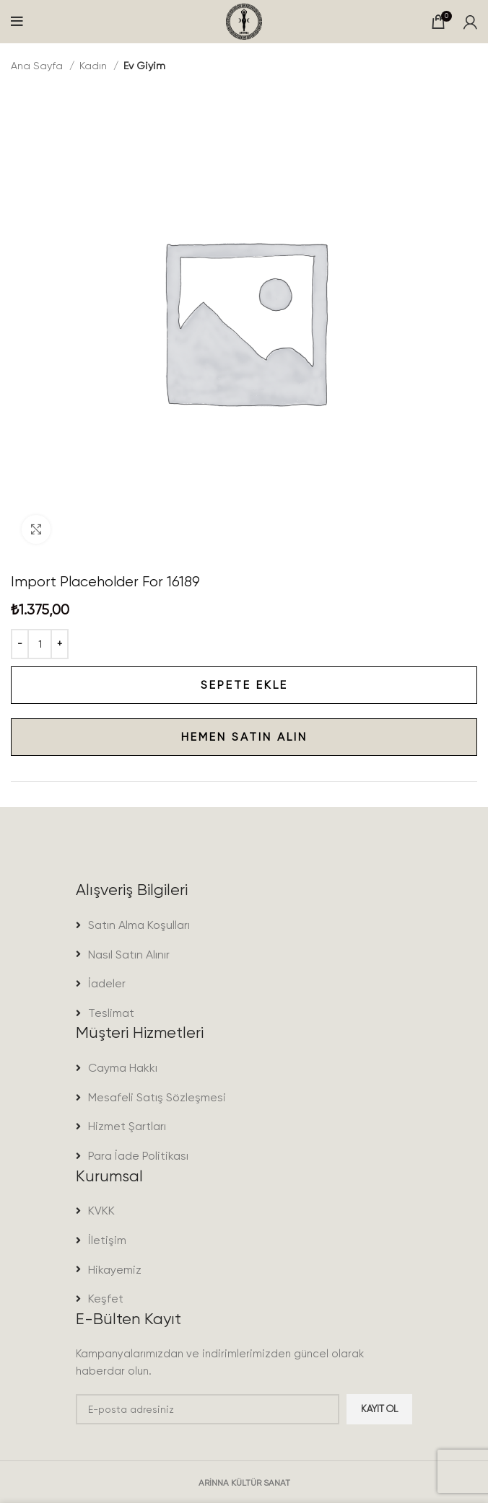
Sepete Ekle (149, 685)
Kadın (94, 65)
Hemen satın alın (159, 737)
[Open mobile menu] (17, 21)
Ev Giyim (144, 65)
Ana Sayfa (38, 65)
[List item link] (244, 925)
